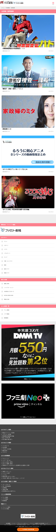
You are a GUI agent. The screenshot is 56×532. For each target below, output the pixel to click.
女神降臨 (4, 487)
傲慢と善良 (6, 283)
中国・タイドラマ (8, 261)
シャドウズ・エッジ (8, 287)
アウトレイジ (5, 458)
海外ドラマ (6, 269)
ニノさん (4, 474)
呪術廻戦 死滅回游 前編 (8, 436)
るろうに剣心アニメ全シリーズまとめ (15, 169)
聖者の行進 (6, 299)
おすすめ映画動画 (5, 455)
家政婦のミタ (7, 129)
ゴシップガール (6, 484)
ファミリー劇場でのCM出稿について (39, 523)
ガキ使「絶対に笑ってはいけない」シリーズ (13, 478)
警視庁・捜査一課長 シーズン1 (13, 89)
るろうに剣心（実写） (7, 462)
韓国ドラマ (6, 272)
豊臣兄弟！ (5, 450)
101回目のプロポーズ (9, 291)
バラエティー (7, 253)
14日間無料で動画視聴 (28, 529)
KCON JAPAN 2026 (8, 295)
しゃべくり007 (6, 473)
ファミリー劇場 (6, 507)
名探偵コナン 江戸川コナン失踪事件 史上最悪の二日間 (15, 465)
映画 (5, 265)
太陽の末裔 (5, 489)
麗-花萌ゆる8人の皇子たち (8, 491)
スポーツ (6, 245)
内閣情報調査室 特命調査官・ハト (14, 48)
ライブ (5, 257)
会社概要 (8, 523)
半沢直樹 (4, 447)
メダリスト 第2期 (6, 434)
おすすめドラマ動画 (6, 442)
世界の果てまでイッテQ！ (8, 476)
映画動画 (6, 317)
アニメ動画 (6, 310)
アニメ (5, 241)
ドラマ (5, 249)
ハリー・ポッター (6, 460)
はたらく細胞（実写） (7, 463)
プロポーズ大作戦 (6, 449)
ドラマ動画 (6, 314)
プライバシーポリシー (22, 523)
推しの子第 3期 (6, 437)
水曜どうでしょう (6, 471)
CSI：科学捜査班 (6, 486)
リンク (13, 523)
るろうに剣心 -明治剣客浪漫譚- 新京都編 (16, 209)
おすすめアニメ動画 (6, 429)
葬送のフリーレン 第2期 (8, 432)
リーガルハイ (5, 445)
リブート (4, 452)
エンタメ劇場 (5, 508)
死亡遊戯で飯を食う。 (7, 439)
